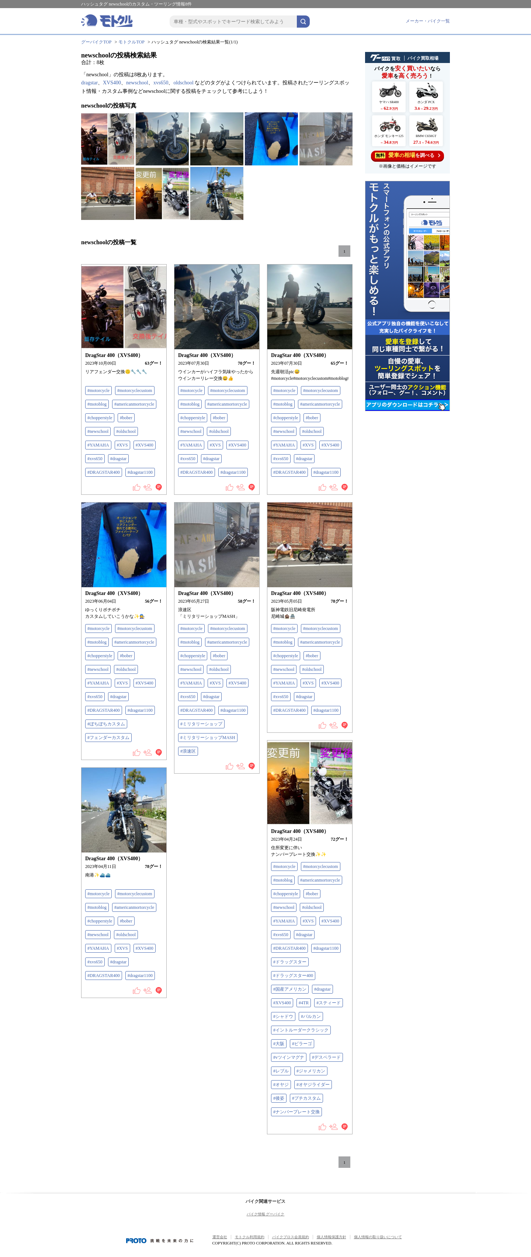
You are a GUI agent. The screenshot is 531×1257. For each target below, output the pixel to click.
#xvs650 (95, 458)
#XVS (122, 445)
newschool (137, 82)
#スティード (328, 1002)
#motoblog (97, 404)
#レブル (281, 1071)
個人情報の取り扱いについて (378, 1237)
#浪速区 (188, 751)
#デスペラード (326, 1057)
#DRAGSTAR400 (103, 472)
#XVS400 (144, 445)
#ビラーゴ (302, 1043)
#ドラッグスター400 (293, 975)
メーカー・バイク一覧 (428, 21)
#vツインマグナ (288, 1057)
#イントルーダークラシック (301, 1030)
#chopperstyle (99, 417)
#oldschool (126, 431)
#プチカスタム (306, 1098)
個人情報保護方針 (331, 1237)
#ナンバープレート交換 (296, 1111)
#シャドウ (283, 1016)
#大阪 (278, 1043)
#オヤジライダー (313, 1084)
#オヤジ (281, 1084)
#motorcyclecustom (134, 390)
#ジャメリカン (310, 1071)
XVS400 (112, 82)
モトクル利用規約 (249, 1237)
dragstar (89, 82)
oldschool (183, 82)
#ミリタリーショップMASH (207, 737)
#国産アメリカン (289, 989)
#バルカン (311, 1016)
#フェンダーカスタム (108, 737)
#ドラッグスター (289, 961)
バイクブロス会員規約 (290, 1237)
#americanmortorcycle (134, 404)
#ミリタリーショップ (201, 723)
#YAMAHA (98, 445)
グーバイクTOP (96, 42)
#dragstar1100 (140, 472)
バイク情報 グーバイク (266, 1214)
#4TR (304, 1002)
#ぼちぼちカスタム (106, 723)
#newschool (97, 431)
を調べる (407, 155)
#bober (126, 417)
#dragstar (118, 458)
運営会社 (219, 1237)
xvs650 (160, 82)
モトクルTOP (131, 42)
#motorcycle (98, 390)
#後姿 (278, 1098)
